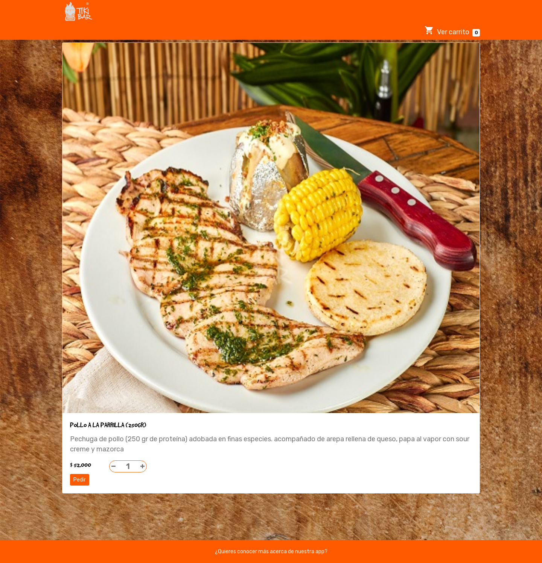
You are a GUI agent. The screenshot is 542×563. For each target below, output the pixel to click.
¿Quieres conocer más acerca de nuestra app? (271, 551)
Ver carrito (452, 31)
